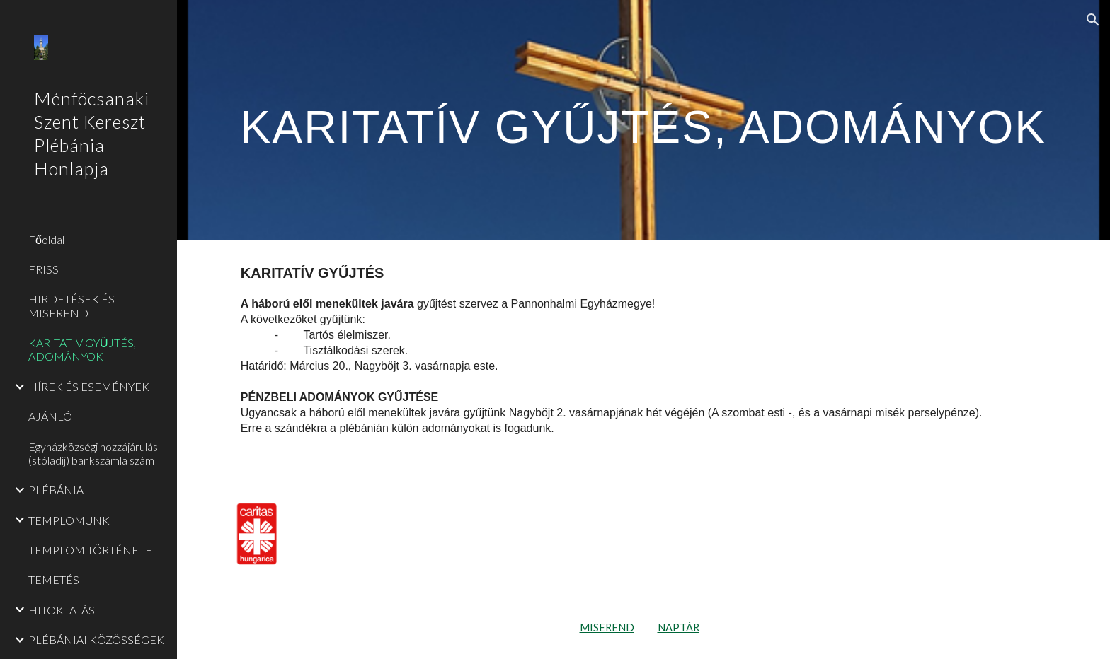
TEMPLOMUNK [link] (69, 520)
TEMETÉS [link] (53, 579)
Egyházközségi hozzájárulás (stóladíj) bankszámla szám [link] (93, 453)
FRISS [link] (43, 269)
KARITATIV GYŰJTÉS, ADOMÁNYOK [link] (82, 349)
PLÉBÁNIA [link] (56, 489)
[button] (1093, 20)
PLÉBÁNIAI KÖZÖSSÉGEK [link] (96, 639)
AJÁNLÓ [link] (50, 416)
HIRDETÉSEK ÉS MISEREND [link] (71, 305)
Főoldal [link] (46, 239)
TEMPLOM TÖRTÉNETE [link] (90, 549)
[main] (643, 120)
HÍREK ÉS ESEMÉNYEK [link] (88, 386)
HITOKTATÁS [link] (61, 610)
